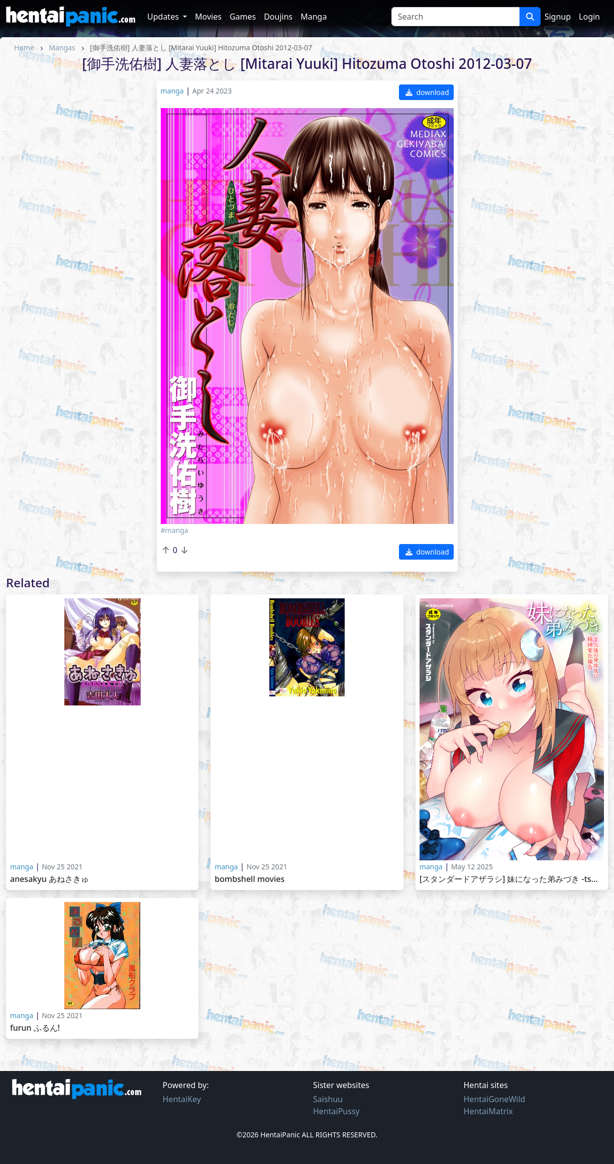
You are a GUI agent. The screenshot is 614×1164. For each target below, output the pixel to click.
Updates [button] (164, 16)
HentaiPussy (336, 1111)
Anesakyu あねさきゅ (49, 879)
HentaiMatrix (488, 1111)
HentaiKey (182, 1099)
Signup (558, 16)
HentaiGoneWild (495, 1099)
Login (589, 16)
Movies (208, 16)
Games (243, 16)
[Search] (455, 16)
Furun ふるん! (35, 1028)
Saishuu (328, 1099)
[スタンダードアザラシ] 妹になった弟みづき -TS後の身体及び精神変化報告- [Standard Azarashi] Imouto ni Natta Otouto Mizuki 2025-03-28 (512, 879)
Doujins (278, 16)
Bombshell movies (249, 879)
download (427, 92)
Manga (313, 16)
